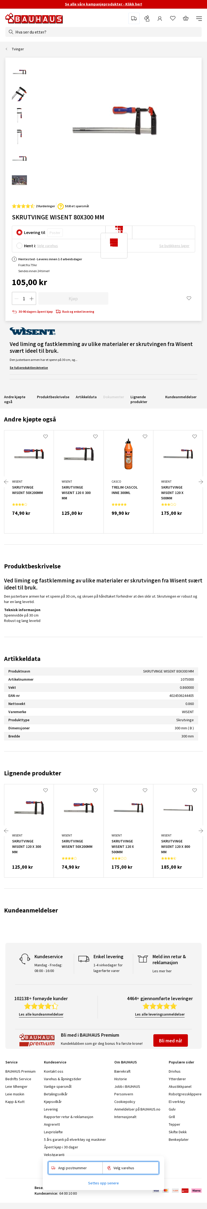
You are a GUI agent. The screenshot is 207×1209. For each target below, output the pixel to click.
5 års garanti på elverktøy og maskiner (75, 1139)
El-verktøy (177, 1101)
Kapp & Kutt (15, 1101)
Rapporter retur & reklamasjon (68, 1116)
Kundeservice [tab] (55, 1062)
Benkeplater (179, 1139)
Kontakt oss (53, 1071)
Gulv (172, 1109)
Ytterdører (177, 1078)
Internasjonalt (125, 1116)
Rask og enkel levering (75, 311)
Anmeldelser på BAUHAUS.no (137, 1109)
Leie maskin (14, 1094)
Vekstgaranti (54, 1154)
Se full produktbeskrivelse (29, 367)
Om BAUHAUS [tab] (125, 1062)
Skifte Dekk (178, 1131)
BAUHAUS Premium (20, 1071)
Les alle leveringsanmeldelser (160, 1014)
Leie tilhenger (16, 1086)
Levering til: (35, 232)
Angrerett (52, 1124)
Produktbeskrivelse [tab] (32, 566)
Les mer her (162, 970)
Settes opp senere (103, 1183)
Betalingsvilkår (56, 1094)
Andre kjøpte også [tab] (30, 419)
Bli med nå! (170, 1040)
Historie (120, 1078)
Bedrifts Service (18, 1078)
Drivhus (175, 1071)
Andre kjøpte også (14, 399)
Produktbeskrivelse (53, 396)
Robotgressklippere (185, 1094)
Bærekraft (122, 1071)
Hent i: (30, 245)
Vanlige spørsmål (57, 1086)
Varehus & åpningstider (62, 1078)
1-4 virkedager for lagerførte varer (108, 968)
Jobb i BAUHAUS (127, 1086)
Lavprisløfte (53, 1131)
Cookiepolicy (124, 1101)
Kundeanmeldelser (180, 396)
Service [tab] (11, 1062)
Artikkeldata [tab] (22, 658)
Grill (172, 1116)
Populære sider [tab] (181, 1062)
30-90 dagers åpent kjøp (32, 311)
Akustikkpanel (180, 1086)
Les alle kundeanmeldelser (41, 1014)
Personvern (123, 1094)
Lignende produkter (138, 399)
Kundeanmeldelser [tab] (31, 910)
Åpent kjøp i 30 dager (61, 1147)
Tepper (174, 1124)
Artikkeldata (86, 396)
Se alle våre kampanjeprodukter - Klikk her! (103, 4)
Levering (51, 1109)
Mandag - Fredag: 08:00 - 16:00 (48, 968)
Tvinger (18, 49)
